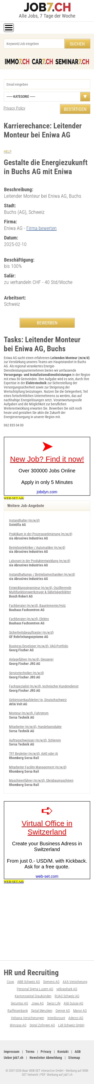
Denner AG (63, 1011)
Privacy (46, 1052)
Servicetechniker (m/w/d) (26, 673)
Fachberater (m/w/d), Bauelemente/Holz (37, 606)
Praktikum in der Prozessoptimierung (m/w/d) (40, 534)
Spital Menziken (41, 1011)
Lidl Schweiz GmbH (71, 1025)
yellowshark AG (66, 989)
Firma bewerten (41, 228)
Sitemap (74, 1058)
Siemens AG (51, 982)
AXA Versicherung (75, 982)
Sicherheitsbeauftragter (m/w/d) (31, 632)
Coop (10, 982)
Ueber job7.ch (13, 1058)
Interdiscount (56, 1018)
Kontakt (62, 1052)
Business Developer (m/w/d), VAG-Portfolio (38, 646)
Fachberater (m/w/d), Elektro (29, 619)
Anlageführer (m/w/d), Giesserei (31, 659)
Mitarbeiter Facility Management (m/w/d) (37, 767)
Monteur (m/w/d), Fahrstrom (29, 713)
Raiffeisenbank (18, 1011)
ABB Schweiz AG (28, 982)
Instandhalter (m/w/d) (24, 520)
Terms (30, 1052)
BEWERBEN (47, 322)
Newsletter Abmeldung (46, 1058)
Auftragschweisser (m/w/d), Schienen (35, 740)
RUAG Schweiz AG (67, 996)
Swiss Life (53, 1003)
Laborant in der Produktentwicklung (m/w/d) (39, 561)
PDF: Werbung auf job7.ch (56, 1074)
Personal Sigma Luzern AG (35, 989)
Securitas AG (19, 1003)
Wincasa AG (18, 1025)
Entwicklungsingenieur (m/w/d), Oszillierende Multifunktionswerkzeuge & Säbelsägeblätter (40, 590)
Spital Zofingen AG (42, 1025)
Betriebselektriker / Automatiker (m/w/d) (37, 548)
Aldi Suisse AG (73, 1003)
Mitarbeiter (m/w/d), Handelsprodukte (35, 727)
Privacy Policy (14, 108)
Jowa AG (37, 1003)
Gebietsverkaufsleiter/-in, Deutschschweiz (38, 700)
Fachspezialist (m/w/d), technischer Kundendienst (43, 686)
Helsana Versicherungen (27, 1018)
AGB (78, 1052)
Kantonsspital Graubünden (33, 996)
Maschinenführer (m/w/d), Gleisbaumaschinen (41, 780)
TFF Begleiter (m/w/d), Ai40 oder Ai (33, 754)
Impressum (11, 1052)
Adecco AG (75, 1018)
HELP (8, 152)
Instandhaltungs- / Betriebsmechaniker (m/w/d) (42, 574)
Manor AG (80, 1011)
